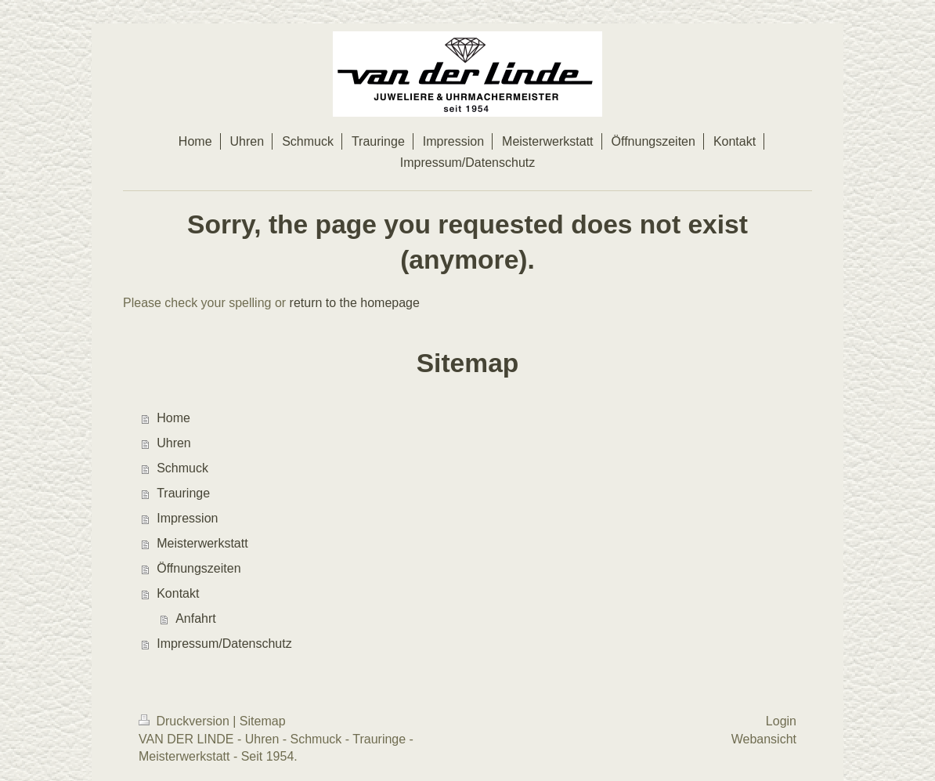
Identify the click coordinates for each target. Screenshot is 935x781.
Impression (187, 518)
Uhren (174, 443)
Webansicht (763, 739)
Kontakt (178, 593)
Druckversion (186, 721)
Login (781, 721)
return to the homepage (355, 302)
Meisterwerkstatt (202, 543)
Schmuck (182, 468)
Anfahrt (195, 618)
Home (173, 418)
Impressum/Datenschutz (224, 643)
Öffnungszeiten (198, 568)
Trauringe (183, 493)
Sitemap (263, 721)
